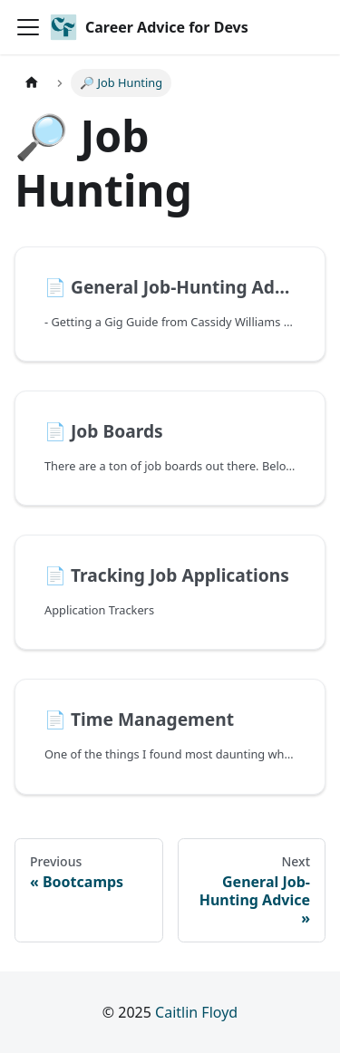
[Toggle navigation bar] (28, 27)
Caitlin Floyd (196, 1012)
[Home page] (32, 83)
